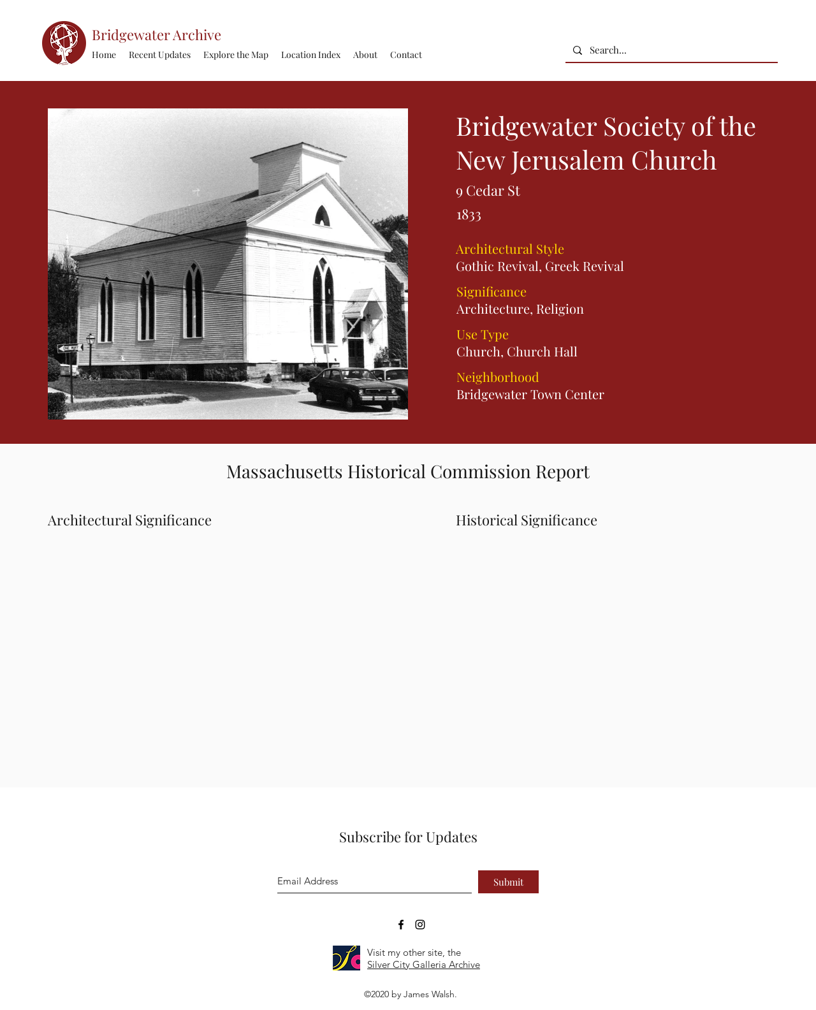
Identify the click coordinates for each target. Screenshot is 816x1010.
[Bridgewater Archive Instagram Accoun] (420, 924)
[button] (311, 54)
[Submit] (508, 881)
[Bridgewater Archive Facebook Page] (401, 924)
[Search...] (670, 50)
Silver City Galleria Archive (423, 964)
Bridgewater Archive (156, 34)
